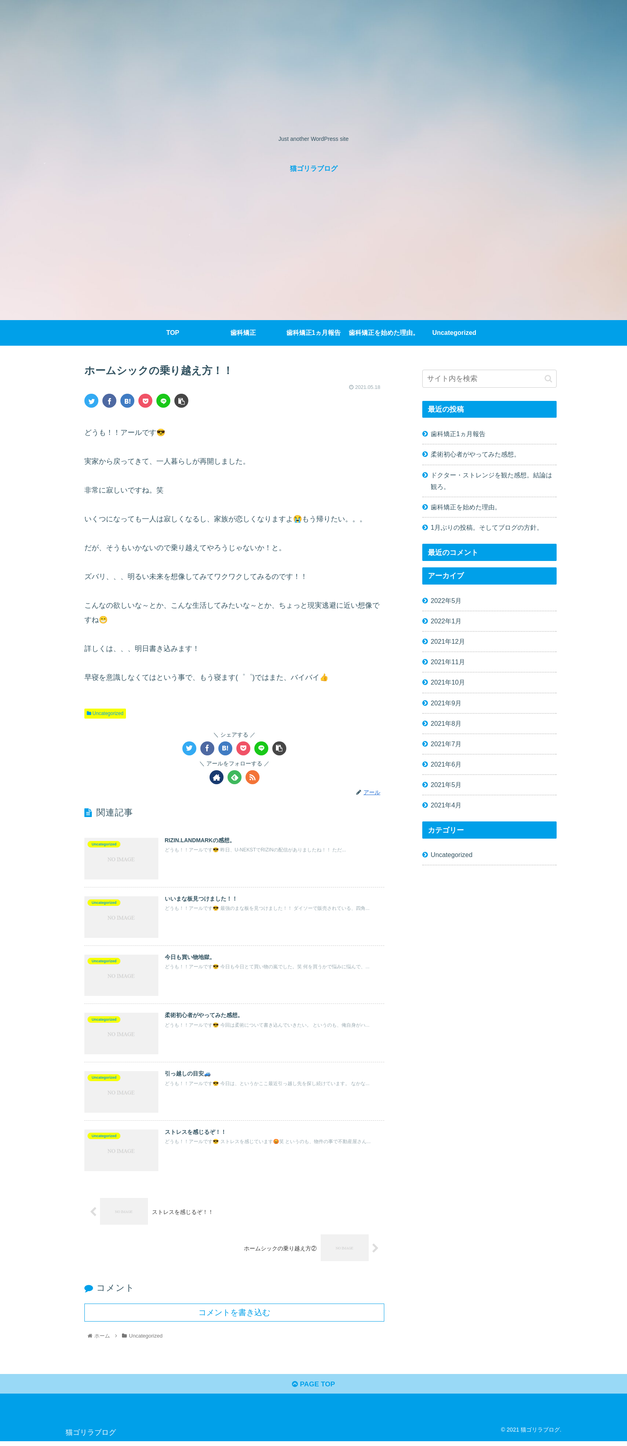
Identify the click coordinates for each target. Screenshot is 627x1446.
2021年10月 (448, 682)
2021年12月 (448, 641)
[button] (548, 378)
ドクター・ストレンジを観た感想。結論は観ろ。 (491, 480)
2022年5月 (446, 600)
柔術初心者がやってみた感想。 (475, 454)
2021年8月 (446, 723)
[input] (489, 379)
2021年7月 (446, 743)
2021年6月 (446, 764)
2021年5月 (446, 784)
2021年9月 (446, 703)
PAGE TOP (313, 1389)
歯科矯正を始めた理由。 (466, 507)
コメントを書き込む (234, 1315)
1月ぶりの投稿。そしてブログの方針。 (487, 527)
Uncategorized (105, 713)
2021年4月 (446, 805)
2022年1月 (446, 621)
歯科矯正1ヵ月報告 (458, 433)
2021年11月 (448, 661)
